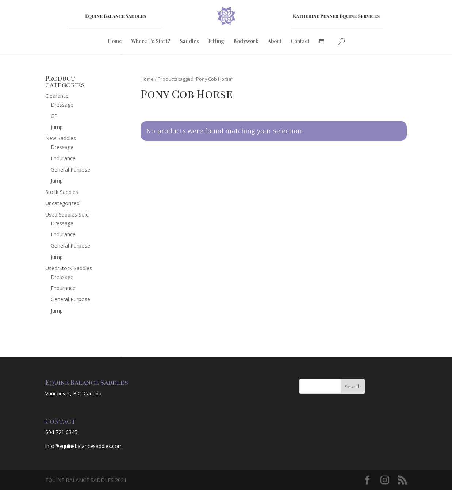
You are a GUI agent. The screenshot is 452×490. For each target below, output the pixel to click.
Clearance (57, 95)
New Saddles (60, 138)
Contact (300, 42)
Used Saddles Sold (67, 214)
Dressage (62, 104)
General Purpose (70, 169)
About (274, 42)
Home (115, 42)
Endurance (63, 158)
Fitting (216, 42)
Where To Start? (151, 42)
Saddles (189, 42)
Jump (57, 126)
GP (54, 115)
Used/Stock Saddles (68, 268)
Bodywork (245, 42)
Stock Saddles (61, 191)
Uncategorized (62, 203)
